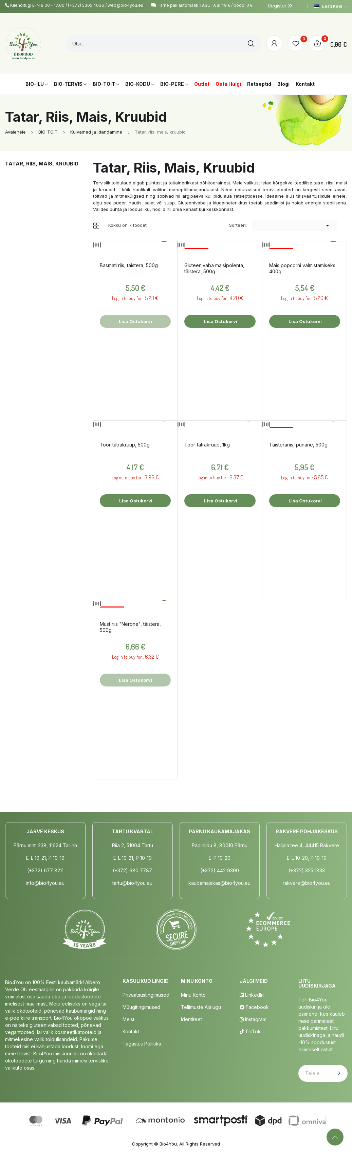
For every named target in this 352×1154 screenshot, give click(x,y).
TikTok (250, 1031)
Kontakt (131, 1031)
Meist (128, 1019)
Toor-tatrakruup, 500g (125, 444)
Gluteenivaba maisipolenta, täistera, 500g (214, 268)
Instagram (253, 1019)
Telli (337, 1073)
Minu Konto (193, 995)
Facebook (254, 1007)
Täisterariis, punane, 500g (298, 444)
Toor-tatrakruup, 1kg (207, 444)
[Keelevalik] (330, 6)
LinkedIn (252, 995)
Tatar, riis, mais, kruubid (41, 163)
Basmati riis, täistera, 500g (129, 265)
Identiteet (191, 1019)
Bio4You (168, 1144)
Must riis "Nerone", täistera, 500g (130, 627)
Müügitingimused (141, 1007)
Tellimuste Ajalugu (201, 1007)
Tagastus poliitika (142, 1044)
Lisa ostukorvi (220, 321)
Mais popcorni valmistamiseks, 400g (303, 268)
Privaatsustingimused (146, 995)
